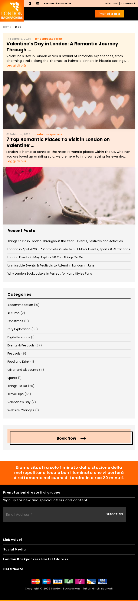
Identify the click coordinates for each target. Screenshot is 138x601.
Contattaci (128, 3)
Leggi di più (16, 65)
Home (7, 27)
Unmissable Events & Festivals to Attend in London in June (51, 265)
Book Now (66, 438)
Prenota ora (109, 14)
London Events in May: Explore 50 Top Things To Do (45, 257)
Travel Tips (15, 394)
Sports (12, 378)
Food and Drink (18, 361)
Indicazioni (111, 3)
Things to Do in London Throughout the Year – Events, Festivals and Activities (65, 241)
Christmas (15, 321)
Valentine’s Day (18, 402)
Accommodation (20, 305)
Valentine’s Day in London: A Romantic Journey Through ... (62, 47)
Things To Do (17, 386)
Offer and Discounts (22, 370)
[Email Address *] (64, 514)
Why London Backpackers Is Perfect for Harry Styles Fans (49, 273)
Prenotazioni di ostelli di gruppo (31, 492)
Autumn (13, 313)
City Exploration (18, 329)
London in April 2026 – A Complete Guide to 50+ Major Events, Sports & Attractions (68, 249)
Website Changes (20, 410)
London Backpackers (66, 588)
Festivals (13, 353)
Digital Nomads (18, 337)
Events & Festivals (20, 345)
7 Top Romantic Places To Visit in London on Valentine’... (58, 142)
